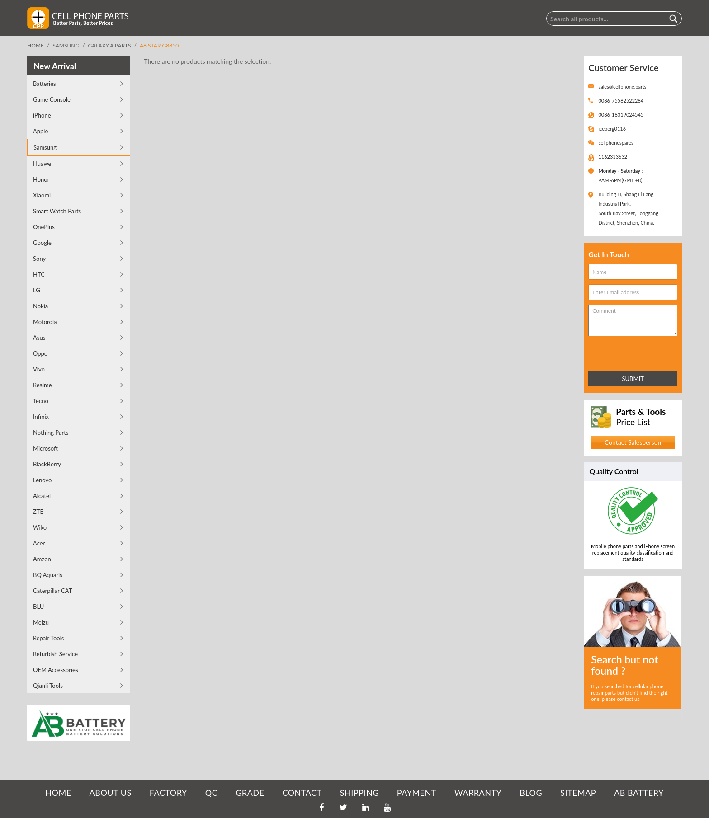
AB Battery (638, 793)
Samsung (65, 45)
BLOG (531, 793)
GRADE (250, 793)
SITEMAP (578, 793)
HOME (58, 793)
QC (211, 793)
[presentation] (628, 352)
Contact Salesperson (633, 442)
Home (35, 45)
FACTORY (168, 793)
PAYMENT (416, 793)
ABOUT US (111, 793)
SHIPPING (359, 793)
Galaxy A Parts (109, 45)
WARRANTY (477, 793)
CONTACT (301, 793)
